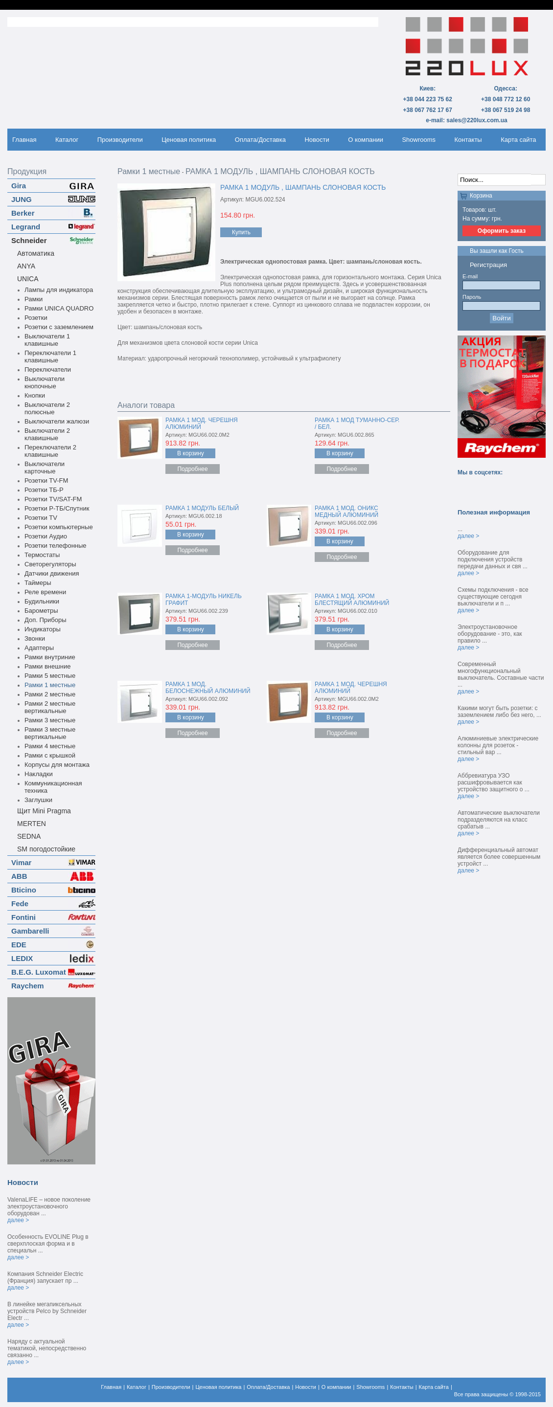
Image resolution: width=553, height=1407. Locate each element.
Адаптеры (39, 647)
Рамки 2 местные (49, 694)
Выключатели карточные (44, 467)
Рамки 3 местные (49, 720)
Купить (241, 232)
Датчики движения (51, 573)
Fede (19, 903)
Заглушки (38, 800)
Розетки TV (40, 517)
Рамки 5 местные (49, 675)
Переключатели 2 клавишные (50, 451)
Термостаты (42, 554)
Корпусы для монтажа (57, 764)
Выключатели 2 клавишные (47, 434)
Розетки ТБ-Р (44, 489)
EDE (18, 944)
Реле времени (45, 592)
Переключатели (47, 369)
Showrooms (419, 139)
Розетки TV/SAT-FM (53, 499)
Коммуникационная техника (53, 787)
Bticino (23, 890)
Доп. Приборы (45, 620)
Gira (18, 185)
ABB (19, 876)
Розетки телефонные (55, 545)
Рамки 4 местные (49, 746)
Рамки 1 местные (49, 685)
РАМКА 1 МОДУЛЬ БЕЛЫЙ (202, 508)
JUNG (21, 199)
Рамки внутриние (49, 657)
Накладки (38, 774)
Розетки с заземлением (58, 327)
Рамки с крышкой (49, 755)
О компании (365, 139)
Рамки (33, 299)
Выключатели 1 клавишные (47, 340)
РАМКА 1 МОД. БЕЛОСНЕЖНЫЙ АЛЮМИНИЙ (208, 687)
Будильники (41, 601)
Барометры (41, 610)
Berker (23, 213)
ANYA (26, 266)
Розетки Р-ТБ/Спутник (56, 508)
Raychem (27, 986)
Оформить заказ (502, 230)
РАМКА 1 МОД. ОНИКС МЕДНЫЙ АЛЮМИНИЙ (346, 511)
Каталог (66, 139)
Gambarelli (30, 931)
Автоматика (35, 253)
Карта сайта (518, 139)
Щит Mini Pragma (44, 811)
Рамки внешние (47, 666)
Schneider (29, 240)
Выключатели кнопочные (44, 382)
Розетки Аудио (45, 536)
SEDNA (29, 836)
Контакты (468, 139)
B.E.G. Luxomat (38, 972)
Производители (120, 139)
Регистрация (488, 264)
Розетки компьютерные (58, 527)
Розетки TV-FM (46, 480)
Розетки (35, 317)
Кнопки (34, 395)
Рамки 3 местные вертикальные (49, 733)
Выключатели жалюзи (56, 421)
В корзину (190, 453)
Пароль (471, 297)
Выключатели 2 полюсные (47, 408)
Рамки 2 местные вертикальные (49, 707)
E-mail (470, 276)
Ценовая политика (188, 139)
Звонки (34, 638)
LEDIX (22, 958)
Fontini (23, 917)
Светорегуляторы (50, 564)
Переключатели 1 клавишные (50, 356)
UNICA (28, 279)
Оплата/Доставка (260, 139)
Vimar (21, 862)
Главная (24, 139)
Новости (316, 139)
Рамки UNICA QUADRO (58, 308)
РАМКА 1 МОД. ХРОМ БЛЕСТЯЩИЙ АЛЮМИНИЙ (352, 599)
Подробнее (192, 469)
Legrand (25, 227)
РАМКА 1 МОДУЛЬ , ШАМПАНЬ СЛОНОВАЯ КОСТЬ (280, 171)
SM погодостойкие (46, 849)
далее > (18, 1220)
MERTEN (31, 823)
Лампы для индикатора (58, 289)
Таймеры (37, 582)
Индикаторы (42, 629)
